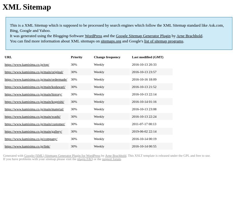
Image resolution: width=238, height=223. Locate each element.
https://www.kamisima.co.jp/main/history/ (33, 94)
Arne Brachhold (189, 35)
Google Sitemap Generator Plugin (143, 35)
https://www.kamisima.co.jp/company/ (31, 139)
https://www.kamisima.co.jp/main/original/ (34, 72)
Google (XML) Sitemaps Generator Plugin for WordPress (62, 155)
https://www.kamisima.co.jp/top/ (27, 64)
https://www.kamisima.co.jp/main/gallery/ (33, 131)
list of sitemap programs (163, 41)
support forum (111, 159)
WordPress (93, 35)
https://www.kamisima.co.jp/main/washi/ (32, 116)
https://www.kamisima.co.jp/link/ (27, 146)
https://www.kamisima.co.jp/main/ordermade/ (36, 79)
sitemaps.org (111, 41)
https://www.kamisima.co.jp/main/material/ (34, 109)
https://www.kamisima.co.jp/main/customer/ (35, 124)
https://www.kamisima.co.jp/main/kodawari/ (35, 87)
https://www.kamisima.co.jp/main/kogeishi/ (34, 101)
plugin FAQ (85, 159)
